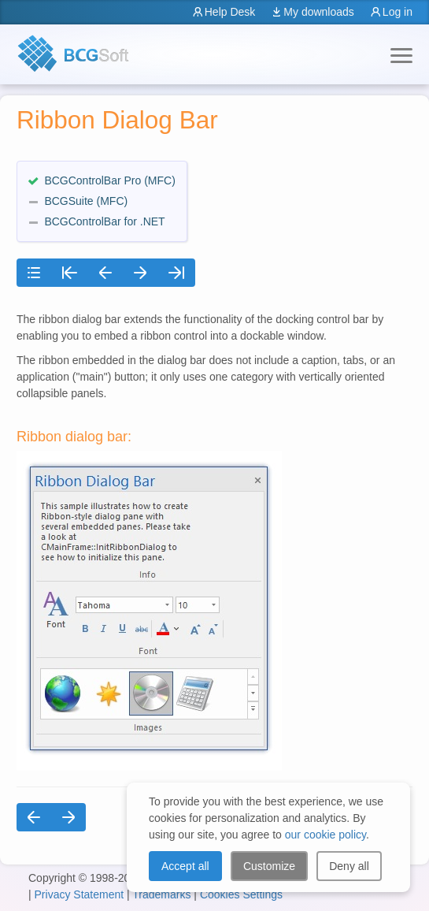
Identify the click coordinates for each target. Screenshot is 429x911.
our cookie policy (325, 834)
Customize (269, 866)
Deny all (349, 866)
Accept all (185, 866)
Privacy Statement (79, 894)
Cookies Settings (241, 894)
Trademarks (161, 894)
